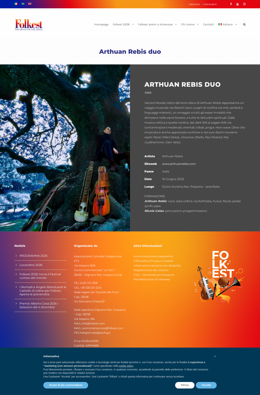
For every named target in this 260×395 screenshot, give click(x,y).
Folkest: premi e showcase (155, 24)
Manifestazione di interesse (152, 279)
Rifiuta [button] (185, 385)
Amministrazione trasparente (153, 256)
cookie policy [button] (126, 365)
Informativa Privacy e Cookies (153, 261)
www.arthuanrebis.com (179, 164)
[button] (215, 356)
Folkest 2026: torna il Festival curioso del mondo (40, 276)
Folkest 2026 (121, 24)
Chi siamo (188, 24)
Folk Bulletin (210, 4)
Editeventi (194, 4)
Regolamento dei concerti (151, 270)
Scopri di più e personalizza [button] (65, 385)
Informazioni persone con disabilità (157, 265)
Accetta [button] (206, 385)
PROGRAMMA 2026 (33, 255)
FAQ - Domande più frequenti (154, 274)
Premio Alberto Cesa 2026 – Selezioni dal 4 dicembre (39, 305)
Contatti (208, 24)
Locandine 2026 (31, 265)
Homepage (101, 24)
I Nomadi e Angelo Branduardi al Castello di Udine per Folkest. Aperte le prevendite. (43, 290)
